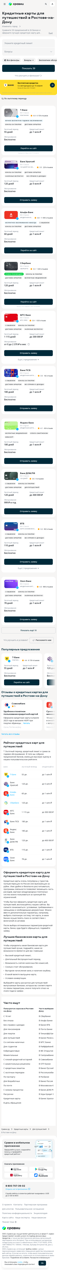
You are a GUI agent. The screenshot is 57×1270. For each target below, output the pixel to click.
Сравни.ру (5, 1129)
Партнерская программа (35, 1204)
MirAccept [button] (9, 437)
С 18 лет (7, 1016)
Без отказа (8, 1020)
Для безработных (12, 1081)
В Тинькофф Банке (47, 1033)
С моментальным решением (17, 1064)
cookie (20, 1262)
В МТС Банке (45, 1042)
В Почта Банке (45, 1029)
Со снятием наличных (14, 1042)
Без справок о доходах (14, 1025)
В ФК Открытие (46, 1051)
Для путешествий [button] (32, 487)
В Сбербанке (45, 1016)
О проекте (7, 1204)
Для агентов (8, 1209)
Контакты (17, 1204)
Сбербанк (14, 802)
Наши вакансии (38, 1217)
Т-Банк (13, 774)
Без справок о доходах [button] (36, 176)
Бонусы (29, 60)
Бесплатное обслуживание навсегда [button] (20, 223)
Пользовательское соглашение (29, 1209)
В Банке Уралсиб (47, 1098)
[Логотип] (11, 1228)
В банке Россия (46, 1081)
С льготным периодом (14, 1072)
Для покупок (9, 1033)
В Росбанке (44, 1077)
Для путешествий (12, 1038)
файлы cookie (31, 1249)
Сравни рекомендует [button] (14, 274)
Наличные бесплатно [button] (14, 176)
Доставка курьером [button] (33, 124)
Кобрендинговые (12, 1051)
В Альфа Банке (46, 1020)
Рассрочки (8, 1094)
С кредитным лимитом (14, 1068)
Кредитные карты (12, 1098)
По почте (8, 1085)
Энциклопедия (40, 1213)
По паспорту (9, 1077)
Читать (26, 723)
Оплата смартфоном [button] (39, 433)
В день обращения (12, 1103)
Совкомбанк (18, 703)
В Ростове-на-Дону (8, 1132)
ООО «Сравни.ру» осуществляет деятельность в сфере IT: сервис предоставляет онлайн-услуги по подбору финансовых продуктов (28, 1236)
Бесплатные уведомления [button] (35, 278)
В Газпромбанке (46, 1055)
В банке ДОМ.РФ (46, 1090)
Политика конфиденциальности (17, 1213)
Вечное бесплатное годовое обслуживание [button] (23, 121)
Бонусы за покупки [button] (13, 124)
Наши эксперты (22, 1217)
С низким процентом (13, 1090)
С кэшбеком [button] (44, 223)
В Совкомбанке (46, 1059)
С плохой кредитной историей (18, 1059)
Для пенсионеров (12, 1029)
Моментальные (11, 1055)
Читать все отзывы (10, 734)
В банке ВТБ (44, 1025)
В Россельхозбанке (47, 1072)
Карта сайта (8, 1217)
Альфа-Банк (13, 793)
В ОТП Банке (45, 1064)
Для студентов (10, 1046)
